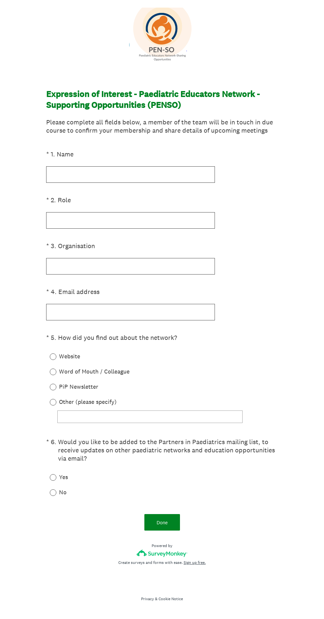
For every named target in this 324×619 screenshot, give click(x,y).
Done (162, 522)
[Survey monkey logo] (162, 553)
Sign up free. (195, 562)
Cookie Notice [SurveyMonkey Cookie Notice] (171, 599)
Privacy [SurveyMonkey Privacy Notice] (147, 599)
